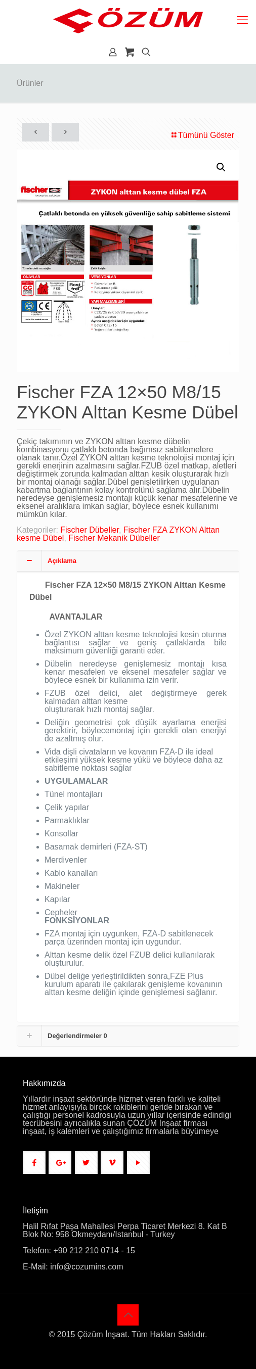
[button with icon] (34, 1162)
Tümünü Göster (202, 135)
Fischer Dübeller (89, 530)
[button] (221, 167)
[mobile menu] (242, 20)
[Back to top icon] (128, 1315)
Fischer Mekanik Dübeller (114, 538)
